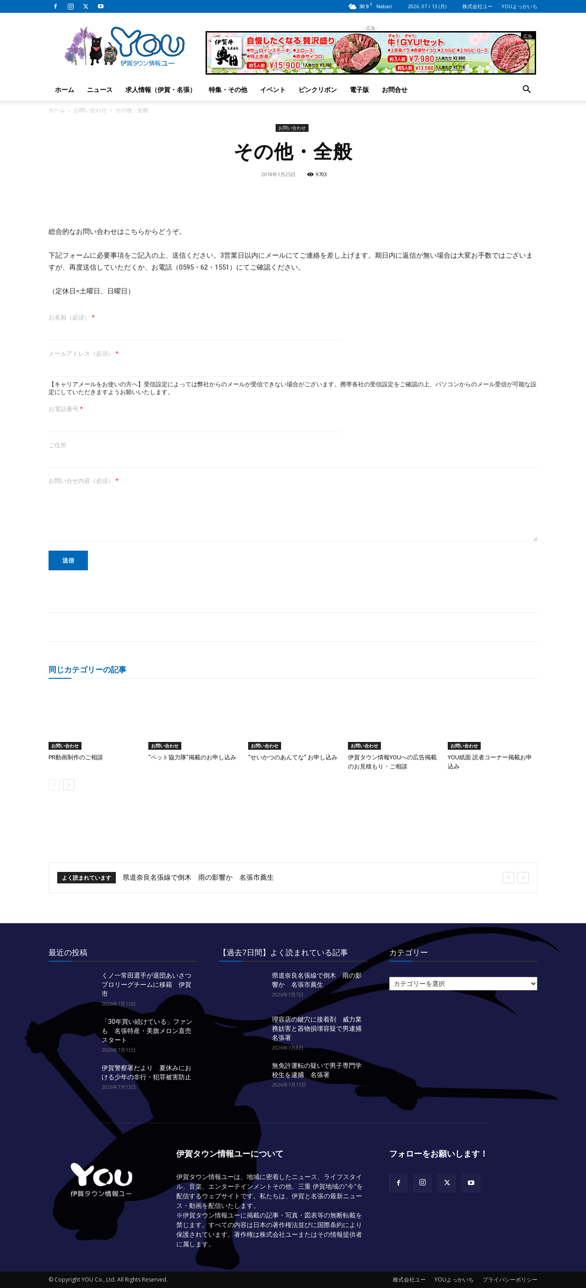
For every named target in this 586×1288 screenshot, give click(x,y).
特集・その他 (228, 89)
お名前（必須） (72, 317)
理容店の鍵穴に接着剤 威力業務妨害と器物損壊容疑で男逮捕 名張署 (320, 1028)
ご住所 (57, 445)
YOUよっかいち (519, 6)
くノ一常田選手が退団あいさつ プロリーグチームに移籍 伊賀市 (150, 984)
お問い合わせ (90, 110)
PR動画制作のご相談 (76, 757)
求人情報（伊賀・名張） (160, 89)
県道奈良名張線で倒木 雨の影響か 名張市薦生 (198, 877)
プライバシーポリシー (510, 1279)
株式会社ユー (477, 6)
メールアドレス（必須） (84, 353)
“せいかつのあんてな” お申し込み (292, 757)
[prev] (508, 877)
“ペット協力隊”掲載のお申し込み (192, 757)
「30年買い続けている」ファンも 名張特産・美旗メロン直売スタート (147, 1031)
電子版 (359, 89)
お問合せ (394, 89)
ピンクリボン (317, 89)
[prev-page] (54, 784)
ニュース (100, 89)
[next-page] (69, 784)
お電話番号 (66, 409)
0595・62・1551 (204, 267)
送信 (68, 560)
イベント (273, 89)
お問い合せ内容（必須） (84, 481)
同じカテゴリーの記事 (87, 669)
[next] (523, 877)
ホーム (64, 89)
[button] (526, 90)
